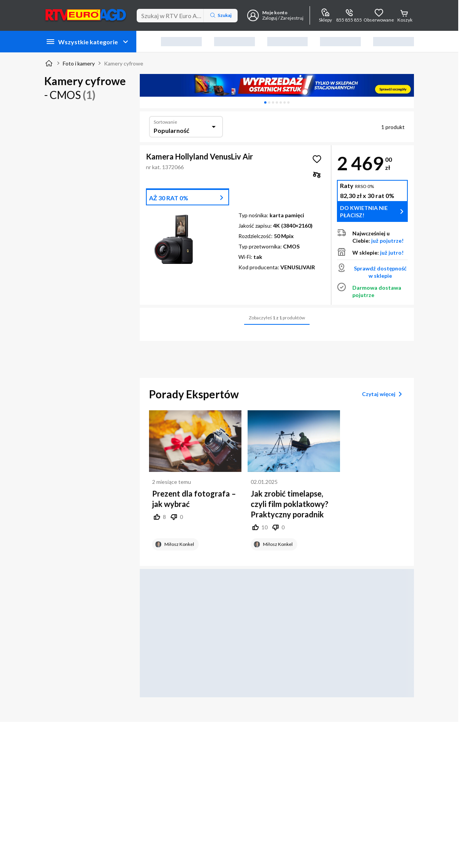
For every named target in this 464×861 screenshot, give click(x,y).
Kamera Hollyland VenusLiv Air (199, 156)
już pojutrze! (387, 240)
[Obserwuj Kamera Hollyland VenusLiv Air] (317, 159)
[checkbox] (317, 174)
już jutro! (392, 252)
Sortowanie (165, 122)
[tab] (265, 102)
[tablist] (277, 102)
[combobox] (186, 127)
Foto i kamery (79, 63)
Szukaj (220, 15)
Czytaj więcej (383, 394)
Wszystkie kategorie (88, 41)
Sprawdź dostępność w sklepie (380, 272)
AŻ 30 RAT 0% (168, 197)
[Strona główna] (49, 63)
